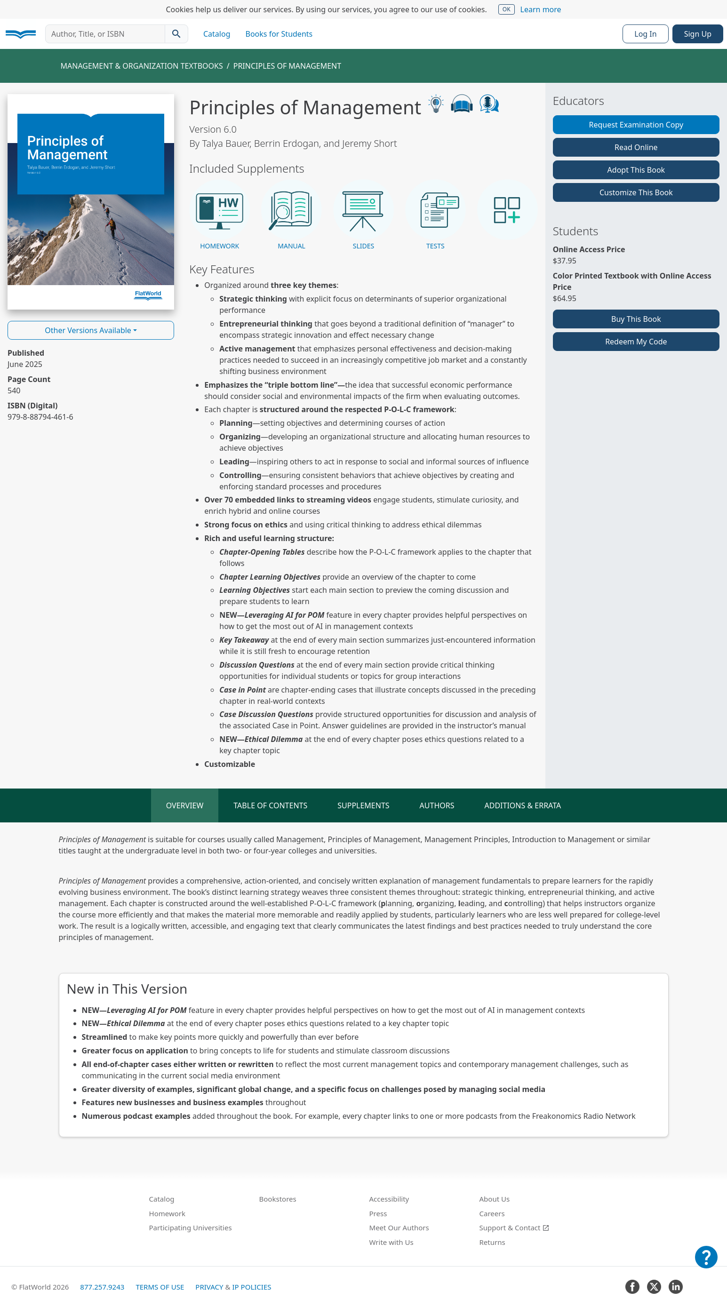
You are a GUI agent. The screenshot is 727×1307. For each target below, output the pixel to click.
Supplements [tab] (363, 805)
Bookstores (277, 1198)
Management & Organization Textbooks (142, 66)
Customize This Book (636, 192)
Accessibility (389, 1198)
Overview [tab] (185, 805)
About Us (494, 1198)
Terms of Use (160, 1286)
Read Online (636, 147)
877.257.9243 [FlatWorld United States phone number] (102, 1286)
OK (507, 9)
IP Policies (251, 1286)
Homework (167, 1213)
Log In (645, 34)
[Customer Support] (706, 1264)
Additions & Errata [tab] (523, 805)
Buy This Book (636, 319)
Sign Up (697, 34)
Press (378, 1213)
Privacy (209, 1286)
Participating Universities (190, 1227)
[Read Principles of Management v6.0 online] (91, 202)
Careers (492, 1213)
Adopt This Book (636, 170)
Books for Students (279, 34)
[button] (220, 215)
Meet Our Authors (399, 1227)
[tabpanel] (363, 985)
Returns (492, 1242)
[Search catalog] (176, 33)
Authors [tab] (437, 805)
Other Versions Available (88, 330)
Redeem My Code (636, 341)
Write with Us (391, 1242)
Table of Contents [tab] (270, 805)
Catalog (217, 34)
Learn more (540, 9)
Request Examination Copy (636, 125)
